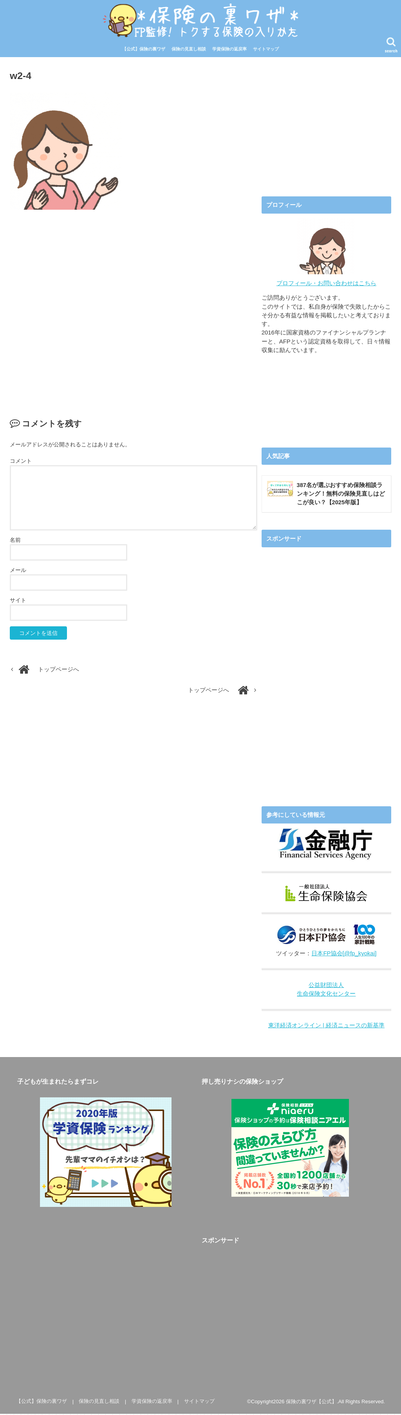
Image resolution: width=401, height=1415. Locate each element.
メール (18, 571)
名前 (15, 541)
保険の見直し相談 (189, 50)
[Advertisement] (133, 306)
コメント (21, 461)
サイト (18, 601)
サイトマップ (266, 50)
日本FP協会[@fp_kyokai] (344, 955)
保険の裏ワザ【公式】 (311, 1403)
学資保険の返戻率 (229, 50)
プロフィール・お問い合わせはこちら (326, 284)
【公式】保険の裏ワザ (143, 50)
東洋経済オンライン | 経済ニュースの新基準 (326, 1027)
